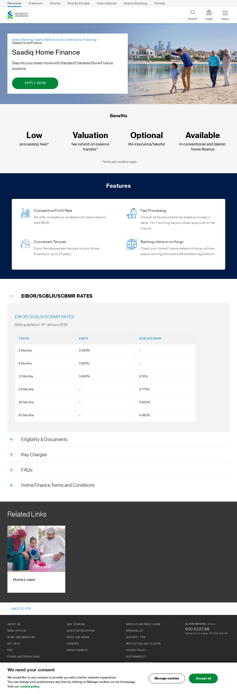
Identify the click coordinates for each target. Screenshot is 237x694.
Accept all (203, 679)
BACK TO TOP (21, 609)
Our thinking (76, 624)
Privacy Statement (139, 663)
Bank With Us (16, 631)
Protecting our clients (143, 644)
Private (160, 3)
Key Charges (34, 455)
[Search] (192, 15)
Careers (73, 644)
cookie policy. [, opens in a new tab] (30, 687)
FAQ (9, 650)
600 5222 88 (197, 629)
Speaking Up (134, 631)
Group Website (77, 650)
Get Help (13, 644)
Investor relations (81, 631)
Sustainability (136, 657)
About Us (14, 624)
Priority (55, 3)
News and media (78, 637)
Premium (36, 3)
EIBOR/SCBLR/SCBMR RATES (57, 296)
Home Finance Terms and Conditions (58, 485)
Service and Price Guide (143, 624)
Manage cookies (167, 679)
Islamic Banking (135, 3)
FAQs (26, 470)
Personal (14, 3)
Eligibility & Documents (44, 439)
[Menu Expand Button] (225, 15)
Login (209, 15)
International (106, 3)
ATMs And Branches (21, 637)
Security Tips (136, 637)
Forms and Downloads (23, 657)
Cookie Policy (136, 650)
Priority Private (79, 3)
